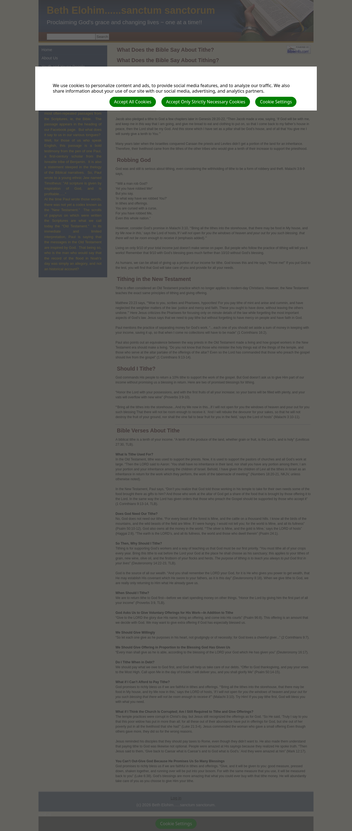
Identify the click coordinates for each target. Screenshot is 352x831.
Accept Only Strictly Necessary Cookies (205, 102)
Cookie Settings (276, 102)
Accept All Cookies (133, 102)
